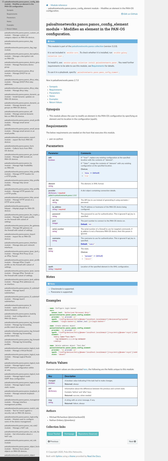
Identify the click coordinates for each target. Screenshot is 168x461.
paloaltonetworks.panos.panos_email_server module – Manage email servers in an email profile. (22, 131)
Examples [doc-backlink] (53, 300)
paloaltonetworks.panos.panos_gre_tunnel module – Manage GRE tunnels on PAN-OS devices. (21, 157)
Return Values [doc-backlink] (56, 362)
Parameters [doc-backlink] (54, 146)
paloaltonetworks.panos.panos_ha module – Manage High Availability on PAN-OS (19, 165)
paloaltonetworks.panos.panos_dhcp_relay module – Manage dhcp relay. (21, 89)
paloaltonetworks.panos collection (88, 46)
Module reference (59, 5)
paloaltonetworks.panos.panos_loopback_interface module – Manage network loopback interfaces (22, 393)
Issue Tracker (54, 434)
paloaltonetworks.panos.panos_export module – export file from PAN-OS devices (20, 139)
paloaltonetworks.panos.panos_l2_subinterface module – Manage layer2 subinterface (22, 290)
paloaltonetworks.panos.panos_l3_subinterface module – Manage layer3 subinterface (22, 299)
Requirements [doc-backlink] (56, 126)
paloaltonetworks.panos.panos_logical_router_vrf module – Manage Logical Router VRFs (22, 357)
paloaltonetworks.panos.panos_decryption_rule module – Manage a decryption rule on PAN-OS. (22, 56)
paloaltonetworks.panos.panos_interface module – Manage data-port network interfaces (21, 245)
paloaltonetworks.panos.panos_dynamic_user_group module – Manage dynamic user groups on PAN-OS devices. (22, 105)
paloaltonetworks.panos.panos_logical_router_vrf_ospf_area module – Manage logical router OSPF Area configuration (22, 376)
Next (132, 441)
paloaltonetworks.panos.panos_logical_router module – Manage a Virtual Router (22, 349)
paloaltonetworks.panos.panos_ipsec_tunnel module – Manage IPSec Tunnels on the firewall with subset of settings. (22, 273)
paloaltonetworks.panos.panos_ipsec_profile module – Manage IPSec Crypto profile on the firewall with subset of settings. (22, 263)
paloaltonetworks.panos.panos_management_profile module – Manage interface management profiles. (22, 402)
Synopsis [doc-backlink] (53, 109)
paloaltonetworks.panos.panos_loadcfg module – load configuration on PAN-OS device (20, 316)
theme (72, 456)
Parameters (11, 18)
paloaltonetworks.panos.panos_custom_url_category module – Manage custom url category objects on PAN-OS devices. (22, 35)
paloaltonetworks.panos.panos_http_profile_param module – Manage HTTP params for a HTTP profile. (22, 191)
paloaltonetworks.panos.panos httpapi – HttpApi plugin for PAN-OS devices (19, 208)
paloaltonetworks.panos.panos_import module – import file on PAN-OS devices (20, 236)
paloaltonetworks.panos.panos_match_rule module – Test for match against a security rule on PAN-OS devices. (22, 410)
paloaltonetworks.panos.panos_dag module (19, 42)
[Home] (47, 5)
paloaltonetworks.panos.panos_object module (20, 456)
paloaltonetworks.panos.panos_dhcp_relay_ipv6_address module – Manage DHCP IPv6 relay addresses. (22, 82)
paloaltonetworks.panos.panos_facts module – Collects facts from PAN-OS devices (19, 148)
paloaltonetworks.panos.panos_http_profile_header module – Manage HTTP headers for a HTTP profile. (22, 174)
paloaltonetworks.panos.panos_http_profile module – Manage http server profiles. (22, 182)
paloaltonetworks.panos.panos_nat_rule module (20, 441)
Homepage (69, 434)
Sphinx (59, 456)
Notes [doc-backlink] (50, 277)
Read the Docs (94, 456)
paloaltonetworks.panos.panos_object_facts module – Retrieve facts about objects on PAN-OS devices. (22, 449)
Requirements (12, 14)
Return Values (11, 29)
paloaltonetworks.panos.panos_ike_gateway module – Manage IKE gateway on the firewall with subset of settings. (22, 228)
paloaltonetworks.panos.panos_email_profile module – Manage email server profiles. (22, 122)
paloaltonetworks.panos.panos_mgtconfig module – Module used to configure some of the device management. (21, 419)
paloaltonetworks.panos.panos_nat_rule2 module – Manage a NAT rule (21, 427)
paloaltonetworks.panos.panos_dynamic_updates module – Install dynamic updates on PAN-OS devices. (22, 96)
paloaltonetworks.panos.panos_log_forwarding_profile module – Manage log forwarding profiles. (22, 342)
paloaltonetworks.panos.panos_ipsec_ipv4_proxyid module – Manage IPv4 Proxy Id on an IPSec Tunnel (22, 253)
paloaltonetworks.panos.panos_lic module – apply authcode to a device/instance (18, 307)
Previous (53, 441)
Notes (9, 21)
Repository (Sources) (87, 434)
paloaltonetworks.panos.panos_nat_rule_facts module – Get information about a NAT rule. (22, 434)
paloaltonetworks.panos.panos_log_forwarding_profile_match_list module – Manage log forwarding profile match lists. (22, 333)
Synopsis (10, 10)
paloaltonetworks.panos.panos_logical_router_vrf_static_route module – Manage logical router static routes (22, 385)
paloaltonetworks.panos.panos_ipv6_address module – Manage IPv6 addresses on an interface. (22, 282)
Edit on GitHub (130, 14)
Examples (10, 25)
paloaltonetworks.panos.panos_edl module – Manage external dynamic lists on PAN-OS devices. (19, 114)
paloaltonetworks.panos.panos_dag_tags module (21, 49)
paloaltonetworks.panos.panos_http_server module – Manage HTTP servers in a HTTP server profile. (22, 199)
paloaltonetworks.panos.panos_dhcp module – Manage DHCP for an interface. (19, 73)
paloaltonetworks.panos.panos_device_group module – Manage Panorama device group (22, 64)
